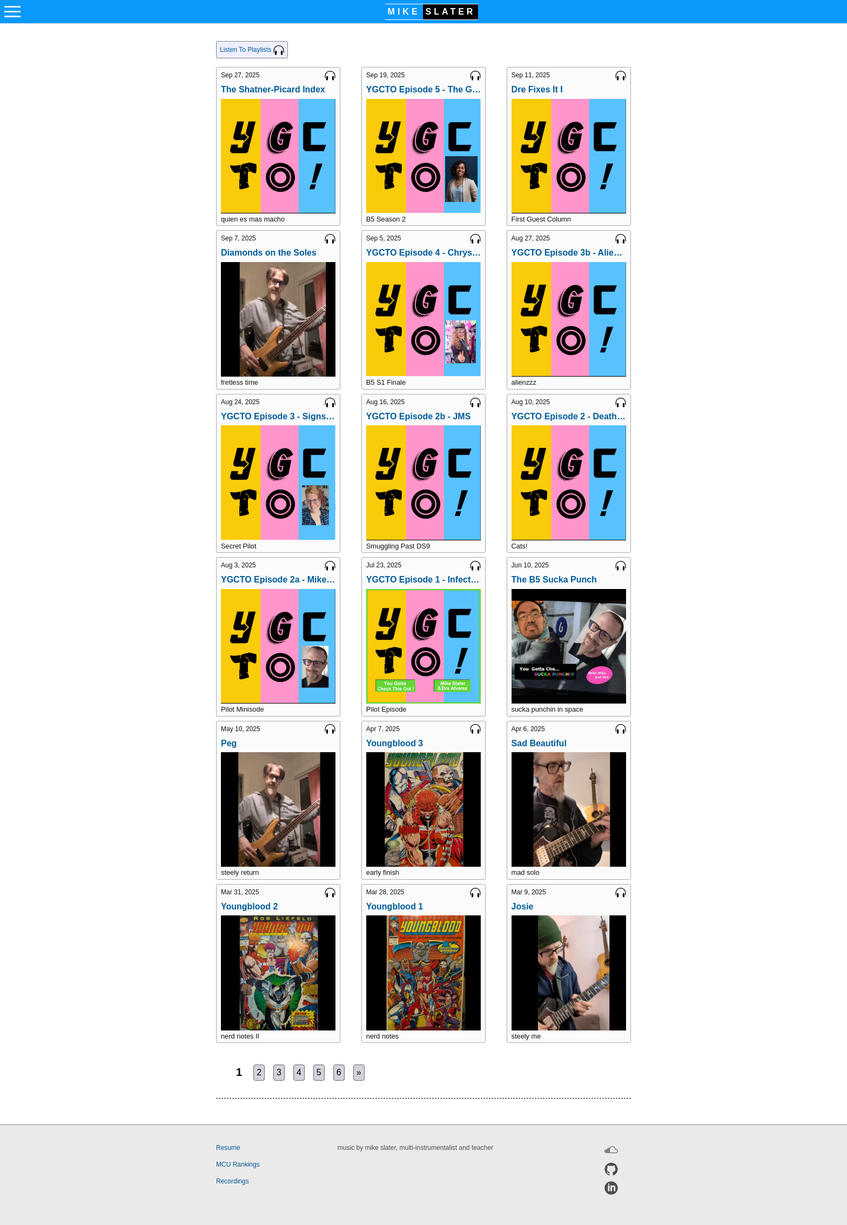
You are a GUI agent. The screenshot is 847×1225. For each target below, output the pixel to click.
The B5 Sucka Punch (554, 579)
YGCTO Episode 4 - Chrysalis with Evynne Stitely (423, 252)
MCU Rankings (238, 1164)
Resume (228, 1148)
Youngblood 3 (394, 743)
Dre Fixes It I (537, 89)
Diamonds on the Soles (269, 252)
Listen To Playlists (252, 50)
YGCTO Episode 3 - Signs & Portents (278, 416)
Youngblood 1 (394, 906)
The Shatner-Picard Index (273, 89)
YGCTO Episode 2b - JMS (418, 416)
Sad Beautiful (539, 743)
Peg (229, 743)
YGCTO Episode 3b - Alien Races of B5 (569, 252)
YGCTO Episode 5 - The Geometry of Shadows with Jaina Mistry (423, 89)
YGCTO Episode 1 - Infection (423, 579)
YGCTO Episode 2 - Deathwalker (569, 416)
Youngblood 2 (249, 906)
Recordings (232, 1181)
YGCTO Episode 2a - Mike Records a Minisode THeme (278, 579)
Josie (523, 906)
